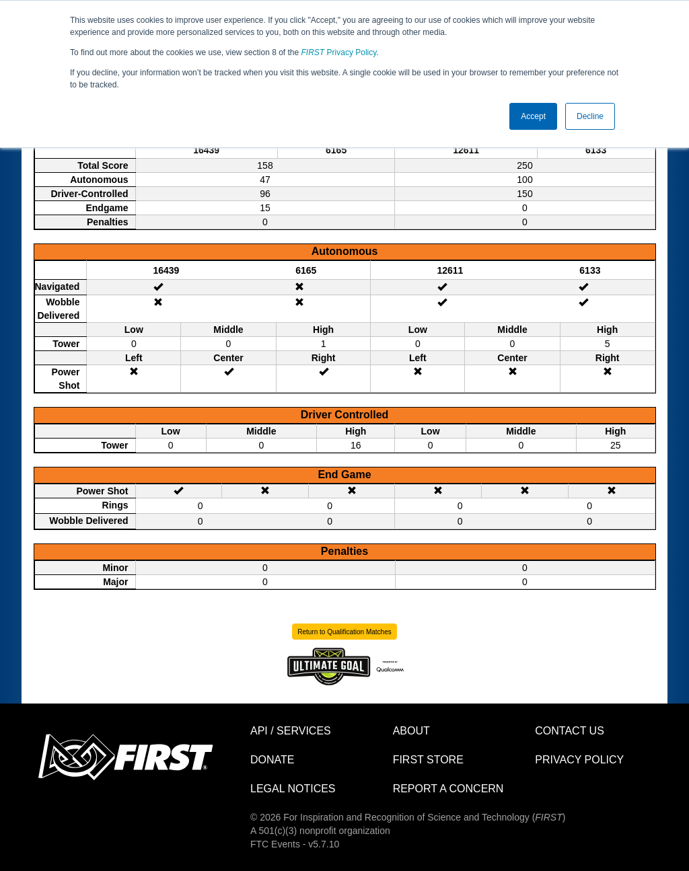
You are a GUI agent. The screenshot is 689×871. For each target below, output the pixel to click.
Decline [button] (590, 116)
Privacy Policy (339, 52)
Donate (272, 759)
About (411, 730)
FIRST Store (428, 759)
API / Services (290, 730)
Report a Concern (448, 788)
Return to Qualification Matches (344, 632)
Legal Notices (293, 788)
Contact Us (569, 730)
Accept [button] (533, 116)
